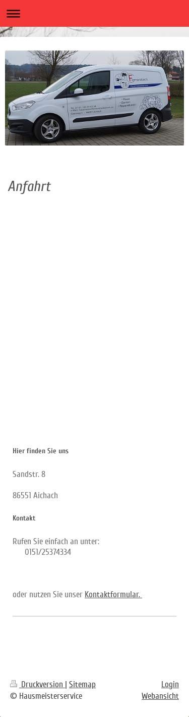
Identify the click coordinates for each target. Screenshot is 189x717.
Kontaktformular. (113, 594)
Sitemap (82, 684)
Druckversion (37, 684)
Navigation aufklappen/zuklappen (94, 13)
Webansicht (160, 696)
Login (170, 684)
